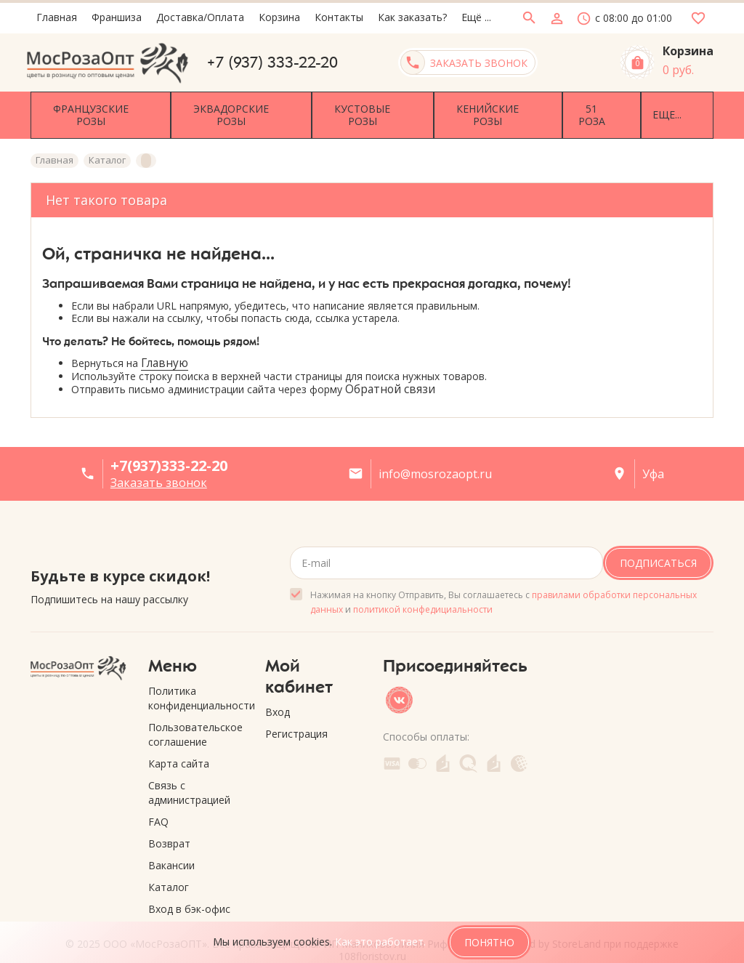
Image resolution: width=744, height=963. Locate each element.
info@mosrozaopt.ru (435, 456)
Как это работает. (380, 941)
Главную (164, 344)
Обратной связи (390, 370)
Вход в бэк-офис (189, 891)
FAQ (158, 803)
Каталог (168, 869)
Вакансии (171, 847)
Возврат (169, 825)
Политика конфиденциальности (196, 680)
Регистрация (296, 715)
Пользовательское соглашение (195, 716)
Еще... (635, 106)
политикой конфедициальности (423, 591)
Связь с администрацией (189, 774)
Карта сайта (178, 745)
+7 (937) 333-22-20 (272, 62)
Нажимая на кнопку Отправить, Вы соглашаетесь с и (503, 584)
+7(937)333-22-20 (168, 447)
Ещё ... (476, 17)
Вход (277, 694)
